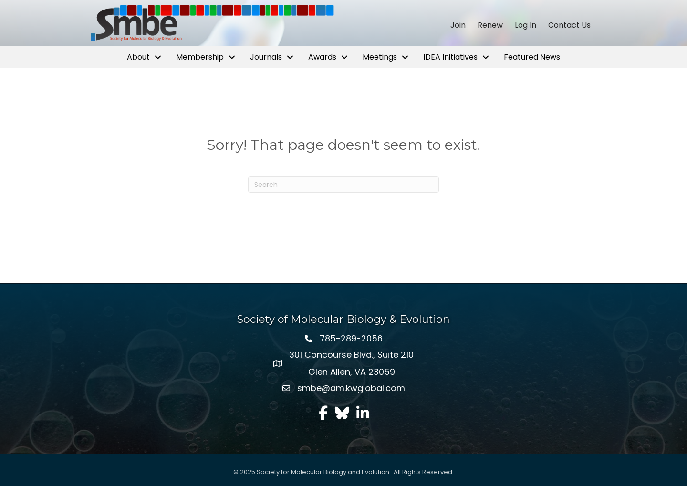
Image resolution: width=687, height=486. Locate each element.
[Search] (343, 184)
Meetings (380, 57)
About (138, 57)
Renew (490, 25)
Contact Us (569, 25)
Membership (200, 57)
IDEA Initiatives (450, 57)
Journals (266, 57)
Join (458, 25)
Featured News (532, 57)
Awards (322, 57)
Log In (525, 25)
